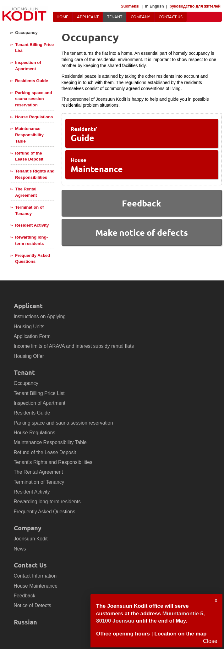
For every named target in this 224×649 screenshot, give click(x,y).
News (20, 548)
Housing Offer (29, 356)
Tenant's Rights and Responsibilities (35, 174)
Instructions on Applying (40, 316)
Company (140, 16)
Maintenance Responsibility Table (29, 134)
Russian (25, 622)
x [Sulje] (216, 600)
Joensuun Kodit (31, 538)
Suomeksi (130, 6)
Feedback (25, 595)
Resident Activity (32, 225)
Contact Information (35, 575)
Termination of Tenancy (29, 210)
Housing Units (29, 326)
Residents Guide (31, 80)
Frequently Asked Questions (32, 258)
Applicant (88, 16)
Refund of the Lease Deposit (29, 156)
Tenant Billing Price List (34, 47)
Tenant (114, 16)
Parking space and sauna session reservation (33, 98)
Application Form (32, 336)
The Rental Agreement (26, 192)
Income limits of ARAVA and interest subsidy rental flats (74, 346)
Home (62, 16)
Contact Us (171, 16)
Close (210, 641)
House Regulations (34, 117)
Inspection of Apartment (28, 65)
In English (154, 6)
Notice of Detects (32, 605)
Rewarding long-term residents (31, 240)
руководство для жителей (195, 6)
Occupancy (26, 32)
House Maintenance (35, 586)
